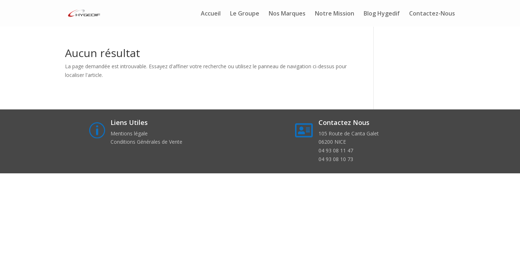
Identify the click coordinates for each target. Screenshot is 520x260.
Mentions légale (129, 133)
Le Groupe (244, 14)
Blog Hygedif (382, 14)
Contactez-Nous (432, 14)
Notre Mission (334, 14)
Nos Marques (287, 14)
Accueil (211, 14)
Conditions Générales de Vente (146, 141)
